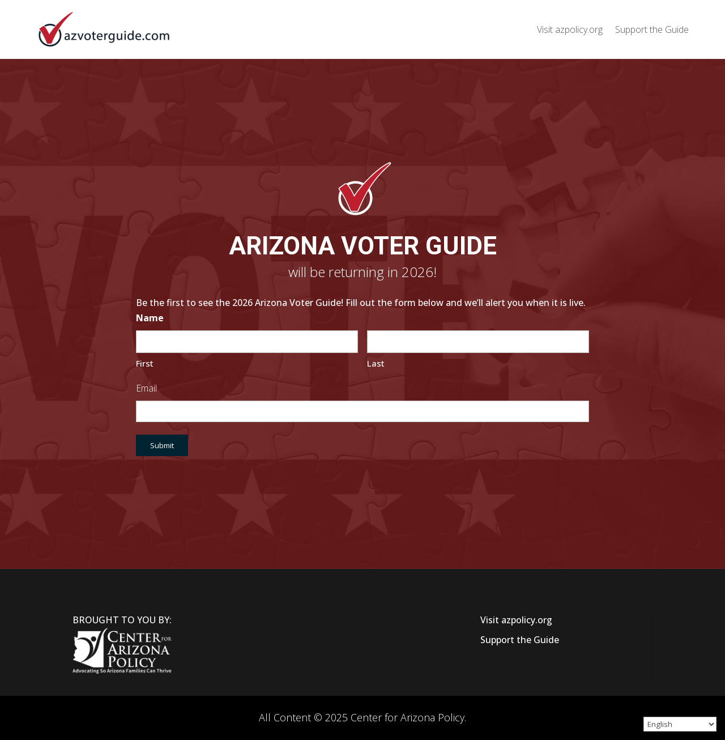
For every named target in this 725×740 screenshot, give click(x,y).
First (144, 363)
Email (146, 388)
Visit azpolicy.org (570, 29)
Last (376, 363)
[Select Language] (680, 724)
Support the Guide (652, 29)
